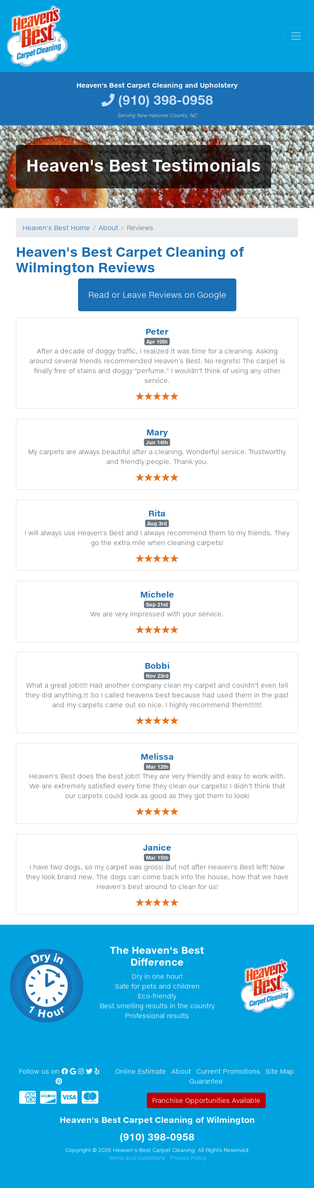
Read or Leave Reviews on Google (157, 295)
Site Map (279, 1071)
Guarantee (206, 1081)
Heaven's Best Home (56, 228)
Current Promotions (228, 1071)
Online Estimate (140, 1071)
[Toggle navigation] (296, 36)
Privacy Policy (188, 1157)
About (108, 228)
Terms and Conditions (136, 1157)
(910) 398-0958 (165, 99)
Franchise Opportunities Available (206, 1100)
